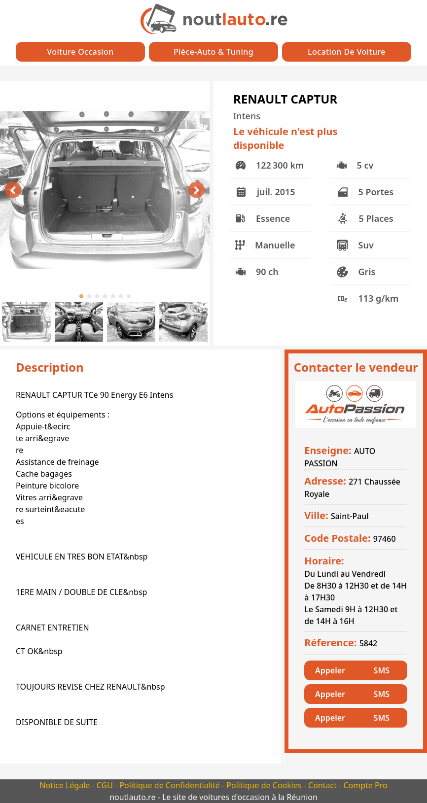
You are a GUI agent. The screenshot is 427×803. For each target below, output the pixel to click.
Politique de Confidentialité (170, 785)
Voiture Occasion (80, 51)
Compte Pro (365, 785)
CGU (106, 785)
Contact (323, 785)
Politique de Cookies (264, 785)
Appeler (330, 670)
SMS (382, 670)
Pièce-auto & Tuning (213, 51)
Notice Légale (65, 785)
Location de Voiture (347, 51)
